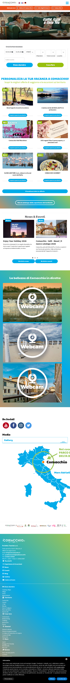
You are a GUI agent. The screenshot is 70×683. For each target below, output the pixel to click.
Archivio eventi (46, 261)
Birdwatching (6, 619)
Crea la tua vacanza (14, 46)
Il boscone (5, 637)
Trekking (4, 620)
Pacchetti (8, 561)
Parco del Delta (6, 610)
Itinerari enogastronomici (9, 631)
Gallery (7, 577)
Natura (7, 650)
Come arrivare (10, 580)
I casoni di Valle (6, 635)
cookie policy (61, 667)
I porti (4, 642)
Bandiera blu (5, 646)
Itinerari (8, 626)
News (7, 567)
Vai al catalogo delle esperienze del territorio (35, 203)
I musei (4, 602)
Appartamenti (6, 595)
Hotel (3, 593)
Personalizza (8, 679)
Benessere (5, 622)
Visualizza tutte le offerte (35, 191)
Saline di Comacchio (24, 8)
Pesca (4, 624)
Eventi (7, 570)
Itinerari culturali (7, 629)
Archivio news (23, 261)
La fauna (4, 654)
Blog (6, 574)
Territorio (8, 597)
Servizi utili (5, 612)
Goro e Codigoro (6, 608)
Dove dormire (19, 65)
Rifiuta (52, 679)
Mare (6, 639)
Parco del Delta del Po (8, 653)
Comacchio (56, 8)
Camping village (6, 590)
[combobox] (30, 52)
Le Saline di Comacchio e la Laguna (12, 633)
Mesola (4, 606)
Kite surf (4, 647)
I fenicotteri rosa (7, 656)
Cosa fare (50, 65)
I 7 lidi (3, 604)
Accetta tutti (61, 679)
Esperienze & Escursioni (13, 564)
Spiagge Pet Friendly (8, 644)
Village (4, 591)
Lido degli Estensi (42, 8)
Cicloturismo (5, 617)
